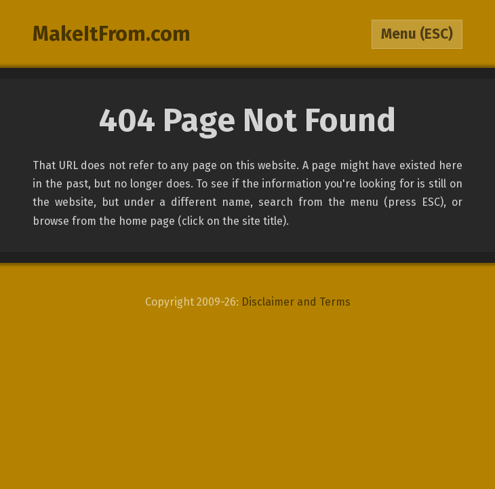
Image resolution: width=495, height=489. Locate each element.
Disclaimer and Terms (296, 301)
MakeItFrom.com (112, 34)
